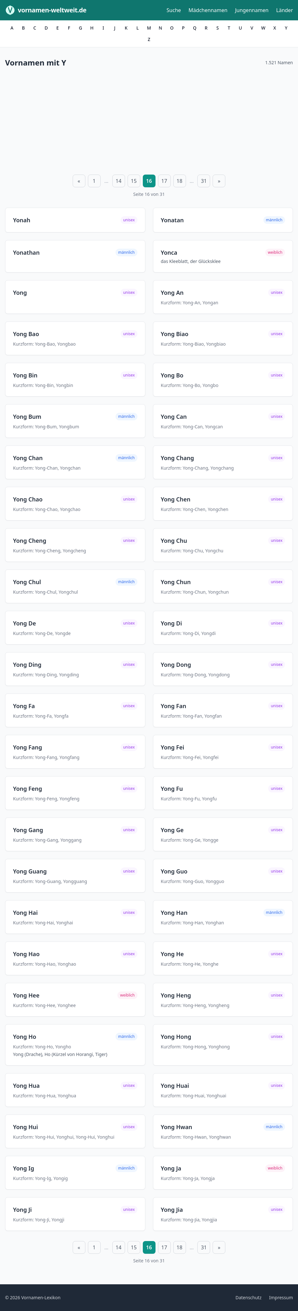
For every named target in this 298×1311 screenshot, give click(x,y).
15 (133, 180)
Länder (284, 10)
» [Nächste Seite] (219, 180)
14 (118, 180)
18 (179, 180)
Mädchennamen (208, 10)
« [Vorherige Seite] (79, 180)
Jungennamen (252, 10)
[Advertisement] (149, 119)
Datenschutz (248, 1297)
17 (164, 180)
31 (204, 180)
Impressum (281, 1297)
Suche (174, 10)
